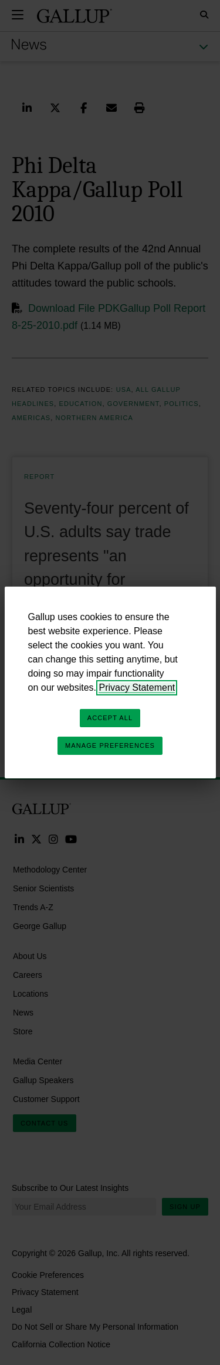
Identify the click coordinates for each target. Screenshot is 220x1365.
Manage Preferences (110, 745)
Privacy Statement (137, 687)
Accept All (110, 717)
